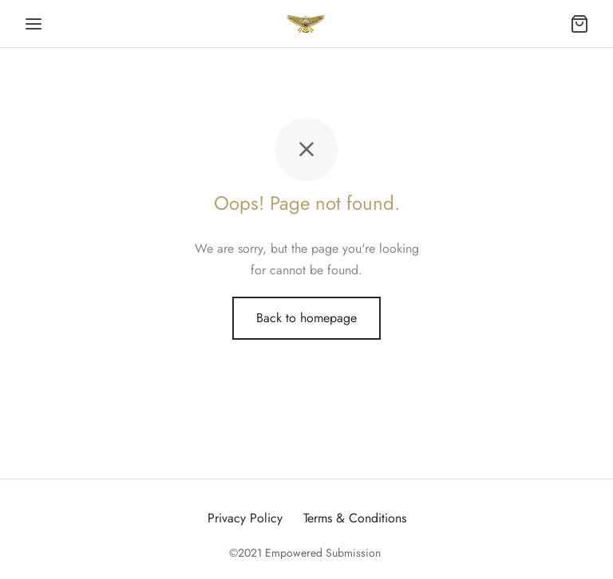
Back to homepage (306, 318)
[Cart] (579, 23)
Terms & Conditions (354, 518)
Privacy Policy (245, 518)
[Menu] (33, 24)
